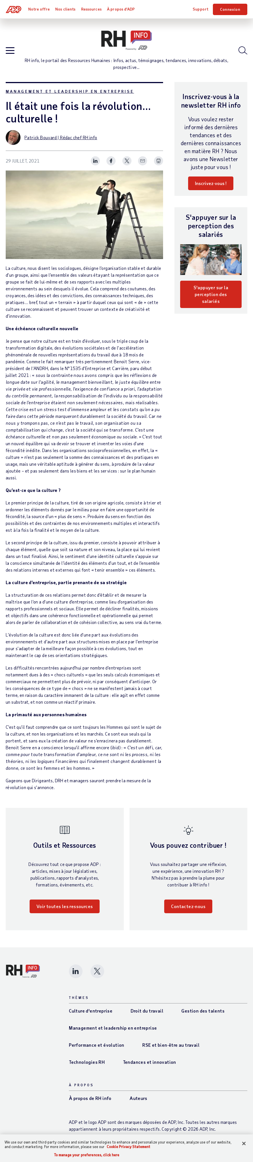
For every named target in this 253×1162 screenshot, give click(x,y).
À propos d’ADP (121, 9)
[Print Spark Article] (158, 160)
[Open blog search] (242, 50)
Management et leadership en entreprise (70, 91)
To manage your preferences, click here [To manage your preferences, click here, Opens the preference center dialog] (87, 1155)
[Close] (244, 1143)
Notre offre (39, 9)
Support (201, 9)
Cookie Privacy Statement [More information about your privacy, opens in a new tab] (128, 1146)
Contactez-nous (188, 906)
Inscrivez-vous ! (211, 183)
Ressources (91, 9)
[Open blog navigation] (10, 51)
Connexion (230, 9)
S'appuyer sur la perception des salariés (211, 294)
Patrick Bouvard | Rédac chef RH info (60, 137)
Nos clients (65, 9)
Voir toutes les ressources (64, 906)
